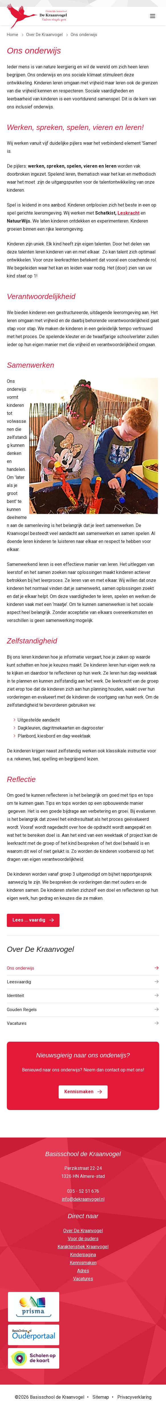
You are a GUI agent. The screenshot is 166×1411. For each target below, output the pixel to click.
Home (12, 34)
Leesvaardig (83, 982)
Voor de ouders (83, 1239)
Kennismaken (78, 1092)
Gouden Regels (83, 1010)
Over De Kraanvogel (44, 34)
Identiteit (83, 996)
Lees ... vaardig (29, 920)
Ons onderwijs (83, 968)
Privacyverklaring (134, 1398)
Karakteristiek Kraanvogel (83, 1248)
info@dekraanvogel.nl (83, 1200)
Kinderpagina (83, 1256)
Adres (83, 1272)
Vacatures (83, 1024)
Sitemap (101, 1398)
